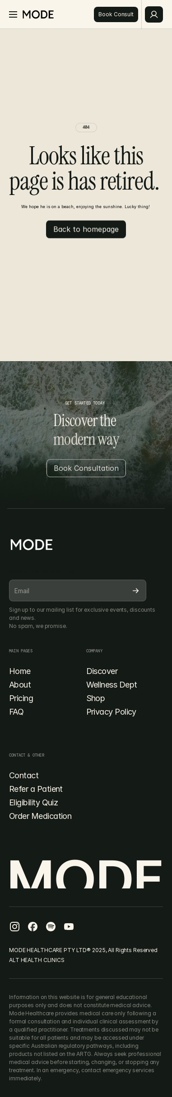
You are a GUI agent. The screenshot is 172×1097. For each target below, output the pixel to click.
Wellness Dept (111, 684)
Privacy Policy (111, 711)
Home (20, 671)
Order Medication (40, 816)
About (20, 684)
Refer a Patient (36, 789)
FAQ (16, 711)
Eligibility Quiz (33, 802)
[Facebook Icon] (14, 926)
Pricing (21, 698)
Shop (95, 698)
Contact (23, 775)
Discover (102, 671)
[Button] (116, 14)
